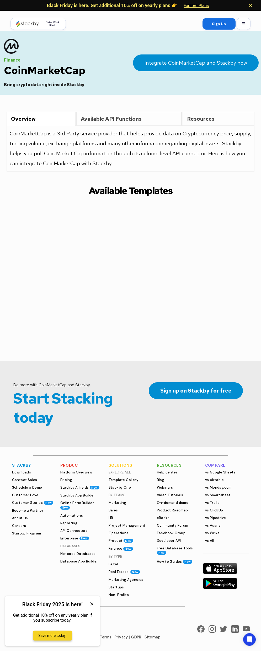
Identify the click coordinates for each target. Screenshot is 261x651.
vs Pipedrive (215, 518)
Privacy (121, 637)
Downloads (21, 472)
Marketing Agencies (126, 579)
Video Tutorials (170, 495)
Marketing (117, 502)
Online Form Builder (77, 505)
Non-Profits (119, 595)
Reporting (69, 523)
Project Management (127, 525)
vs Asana (213, 525)
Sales (113, 510)
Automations (71, 515)
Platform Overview (76, 472)
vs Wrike (212, 533)
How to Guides (175, 561)
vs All (209, 540)
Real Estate (124, 572)
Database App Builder (79, 561)
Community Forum (172, 525)
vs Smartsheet (218, 495)
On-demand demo (173, 502)
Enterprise (74, 538)
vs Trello (212, 502)
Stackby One (120, 487)
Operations (119, 533)
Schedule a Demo (27, 487)
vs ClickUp (214, 510)
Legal (113, 564)
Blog (160, 480)
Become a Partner (27, 510)
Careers (19, 525)
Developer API (169, 540)
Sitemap (153, 637)
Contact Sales (24, 480)
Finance (121, 548)
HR (111, 518)
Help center (167, 472)
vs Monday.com (218, 487)
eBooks (163, 518)
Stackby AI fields (79, 487)
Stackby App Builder (77, 495)
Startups (116, 587)
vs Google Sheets (220, 472)
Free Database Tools (175, 550)
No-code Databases (78, 553)
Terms (105, 637)
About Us (20, 518)
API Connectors (74, 530)
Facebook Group (171, 533)
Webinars (165, 487)
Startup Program (26, 533)
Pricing (66, 480)
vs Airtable (214, 480)
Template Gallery (123, 480)
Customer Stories (33, 502)
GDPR (136, 637)
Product (121, 540)
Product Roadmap (172, 510)
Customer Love (25, 495)
